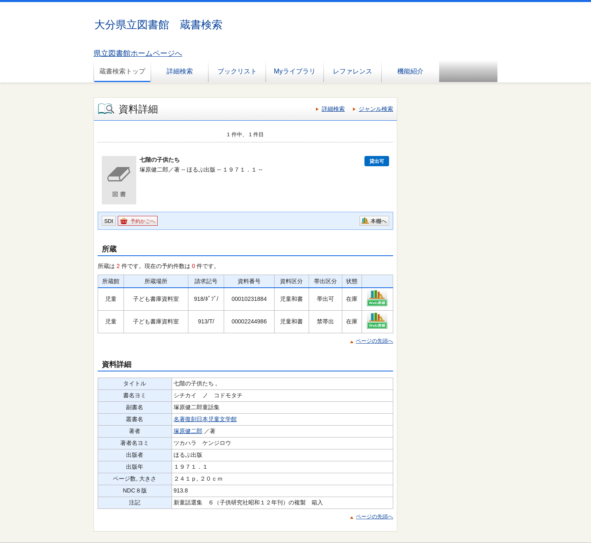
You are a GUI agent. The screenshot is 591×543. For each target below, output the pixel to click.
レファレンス (352, 71)
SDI (108, 221)
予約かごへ (143, 221)
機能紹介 (410, 71)
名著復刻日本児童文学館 (205, 419)
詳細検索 (180, 71)
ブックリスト (237, 71)
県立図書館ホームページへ (138, 53)
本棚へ (379, 221)
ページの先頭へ (374, 341)
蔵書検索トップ (122, 71)
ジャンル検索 (376, 108)
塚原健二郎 (188, 431)
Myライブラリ (294, 71)
